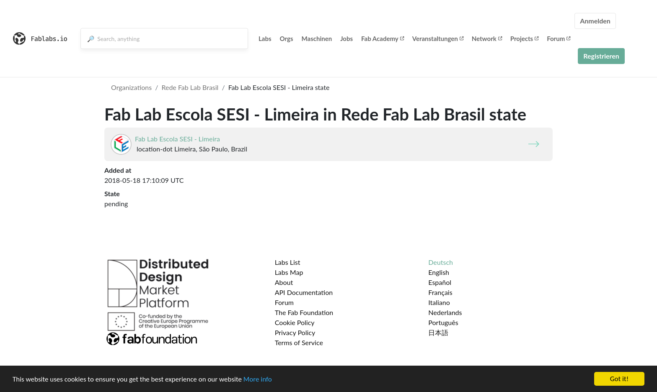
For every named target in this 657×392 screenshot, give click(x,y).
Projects (524, 38)
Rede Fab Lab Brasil (189, 87)
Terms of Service (299, 342)
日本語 (438, 332)
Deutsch (440, 262)
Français (440, 292)
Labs (265, 38)
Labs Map (289, 272)
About (284, 282)
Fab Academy (382, 38)
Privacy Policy (295, 332)
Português (443, 322)
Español (439, 282)
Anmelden (595, 21)
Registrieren (601, 56)
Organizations (131, 87)
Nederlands (445, 312)
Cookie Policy (295, 322)
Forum (558, 38)
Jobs (346, 38)
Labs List (287, 262)
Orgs (286, 38)
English (438, 272)
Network (487, 38)
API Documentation (304, 292)
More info (257, 379)
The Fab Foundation (304, 312)
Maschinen (317, 38)
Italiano (439, 302)
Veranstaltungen (437, 38)
